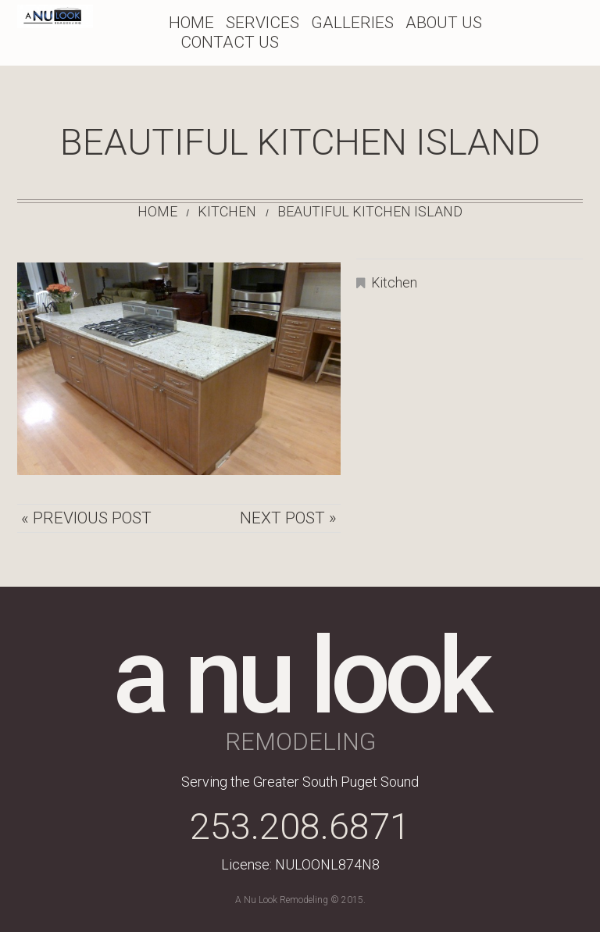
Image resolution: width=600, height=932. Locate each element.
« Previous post (86, 518)
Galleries (352, 22)
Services (262, 22)
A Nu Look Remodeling (281, 900)
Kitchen (227, 211)
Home (191, 22)
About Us (443, 22)
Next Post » (288, 518)
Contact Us (229, 42)
